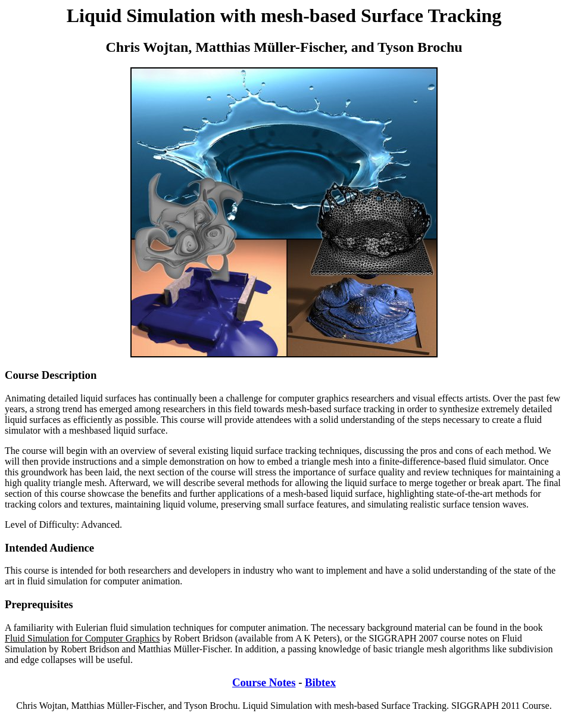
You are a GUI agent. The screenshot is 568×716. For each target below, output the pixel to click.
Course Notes (263, 682)
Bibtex (320, 682)
